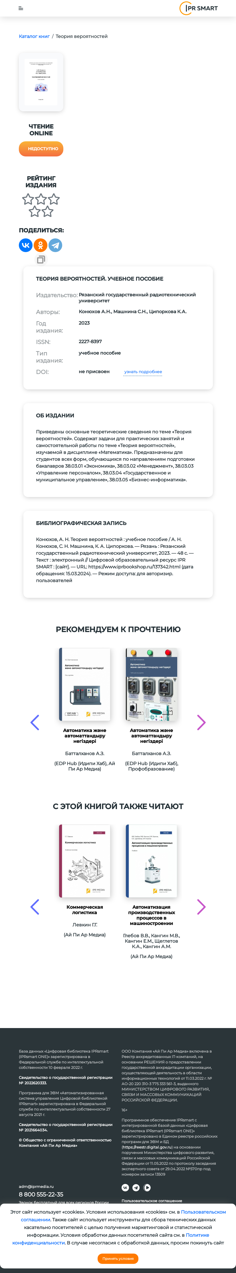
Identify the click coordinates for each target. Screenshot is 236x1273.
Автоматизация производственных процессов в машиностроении (151, 915)
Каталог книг (34, 36)
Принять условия (118, 1258)
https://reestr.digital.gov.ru (147, 1147)
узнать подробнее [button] (142, 371)
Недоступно (43, 148)
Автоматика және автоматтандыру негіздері (84, 736)
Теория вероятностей (82, 36)
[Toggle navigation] (21, 8)
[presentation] (35, 722)
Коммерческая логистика (84, 909)
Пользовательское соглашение (152, 1200)
